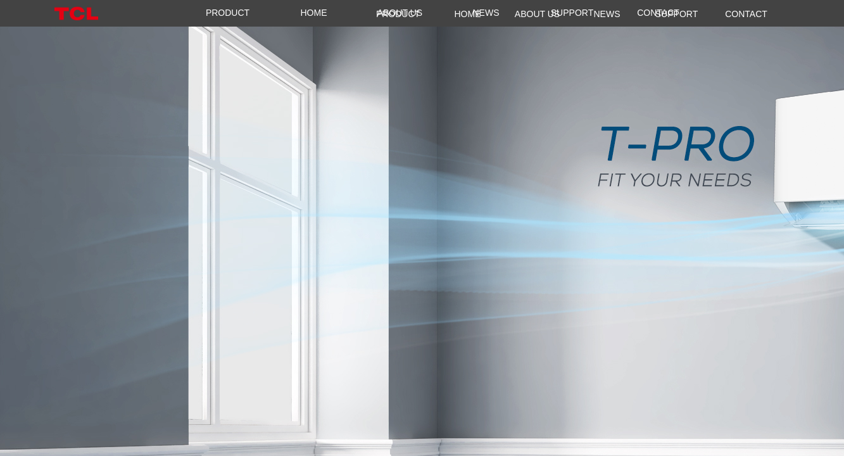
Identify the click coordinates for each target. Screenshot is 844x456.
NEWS (486, 13)
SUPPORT (572, 13)
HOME (314, 13)
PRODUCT (227, 13)
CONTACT (658, 13)
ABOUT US (399, 13)
